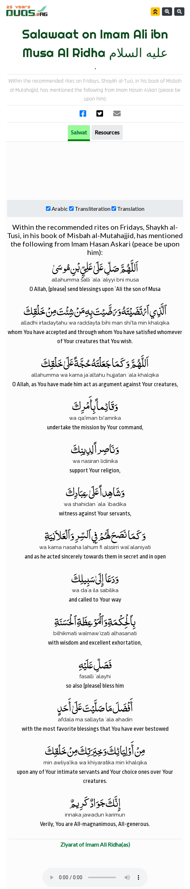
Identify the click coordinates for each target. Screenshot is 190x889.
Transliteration (92, 208)
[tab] (107, 132)
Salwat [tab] (79, 132)
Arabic (60, 208)
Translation (130, 208)
